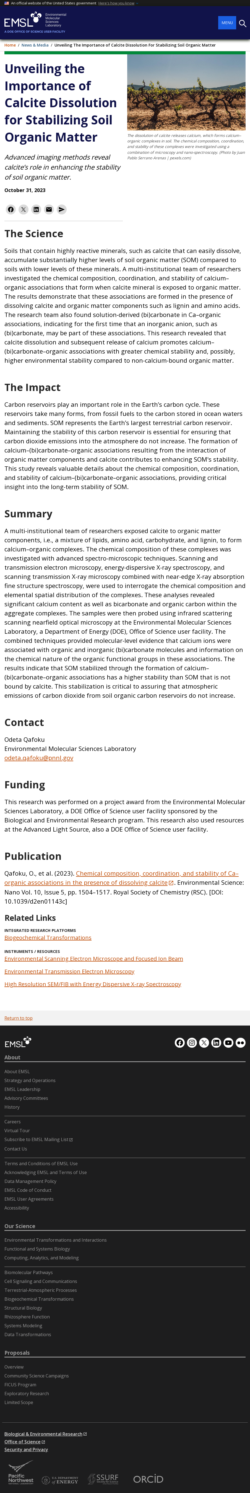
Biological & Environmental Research (43, 1434)
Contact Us (15, 1149)
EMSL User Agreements (29, 1199)
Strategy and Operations (30, 1080)
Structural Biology (23, 1308)
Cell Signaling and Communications (40, 1281)
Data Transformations (27, 1334)
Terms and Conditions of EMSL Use (41, 1163)
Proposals (17, 1352)
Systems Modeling (23, 1326)
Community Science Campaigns (36, 1376)
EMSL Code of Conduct (27, 1190)
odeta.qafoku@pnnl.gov (38, 757)
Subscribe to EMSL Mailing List (36, 1139)
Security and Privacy (26, 1449)
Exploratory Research (26, 1393)
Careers (12, 1122)
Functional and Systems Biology (37, 1249)
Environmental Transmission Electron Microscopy (69, 971)
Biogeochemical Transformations (48, 937)
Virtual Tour (17, 1131)
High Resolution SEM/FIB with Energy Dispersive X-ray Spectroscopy (92, 984)
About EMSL (17, 1071)
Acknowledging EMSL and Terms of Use (45, 1172)
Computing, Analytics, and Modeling (41, 1258)
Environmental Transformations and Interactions (55, 1240)
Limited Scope (18, 1402)
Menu (227, 22)
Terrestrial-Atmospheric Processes (40, 1290)
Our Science (19, 1226)
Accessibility (16, 1208)
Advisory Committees (26, 1098)
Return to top (18, 1018)
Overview (14, 1367)
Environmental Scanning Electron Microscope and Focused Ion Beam (93, 958)
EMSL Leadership (22, 1089)
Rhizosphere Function (27, 1317)
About (12, 1057)
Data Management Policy (30, 1181)
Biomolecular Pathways (28, 1272)
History (12, 1107)
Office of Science (22, 1442)
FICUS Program (20, 1385)
